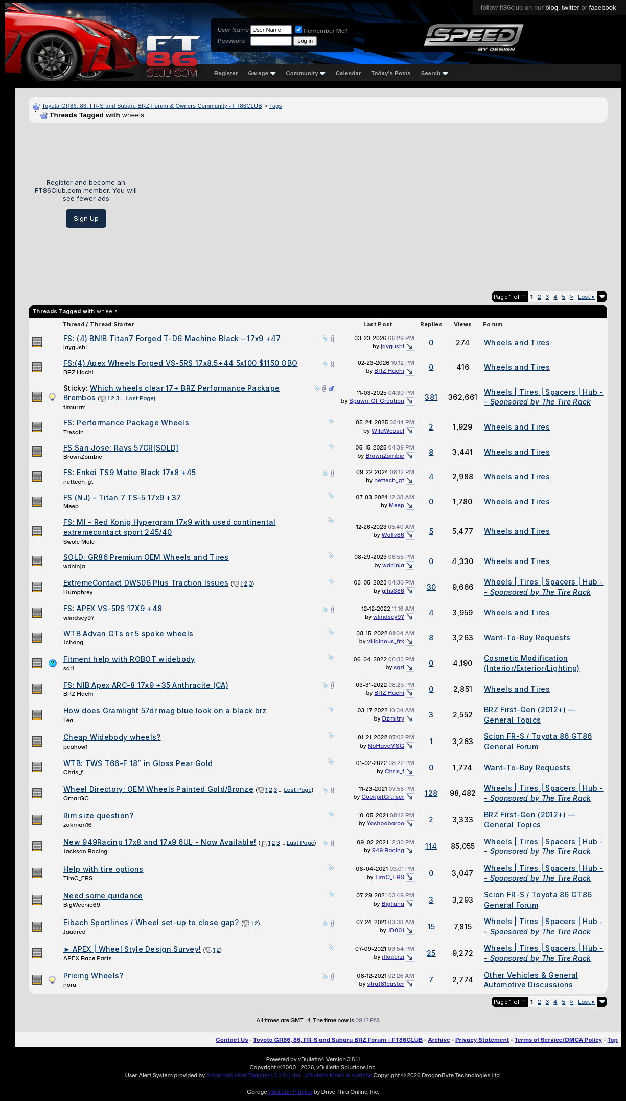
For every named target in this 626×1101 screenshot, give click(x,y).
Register (226, 73)
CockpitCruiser (382, 797)
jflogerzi (393, 957)
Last (586, 297)
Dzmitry (393, 718)
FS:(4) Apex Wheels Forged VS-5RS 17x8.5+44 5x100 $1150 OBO (180, 362)
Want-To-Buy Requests (527, 637)
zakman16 (77, 825)
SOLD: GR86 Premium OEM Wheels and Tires (146, 557)
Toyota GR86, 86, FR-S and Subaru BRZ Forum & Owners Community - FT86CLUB (152, 106)
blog (551, 7)
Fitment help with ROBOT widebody (129, 659)
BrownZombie (82, 457)
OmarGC (76, 798)
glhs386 (393, 591)
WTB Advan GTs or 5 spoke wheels (128, 633)
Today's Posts (391, 73)
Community (306, 73)
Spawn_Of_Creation (376, 401)
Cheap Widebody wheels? (112, 737)
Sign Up (86, 218)
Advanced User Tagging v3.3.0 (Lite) (253, 1075)
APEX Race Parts (87, 958)
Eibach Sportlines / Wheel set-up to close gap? (151, 922)
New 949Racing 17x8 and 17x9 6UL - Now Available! (159, 842)
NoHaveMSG (386, 746)
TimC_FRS (78, 878)
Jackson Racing (85, 851)
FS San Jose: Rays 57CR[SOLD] (120, 447)
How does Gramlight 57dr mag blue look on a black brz (165, 710)
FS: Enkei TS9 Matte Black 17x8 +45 (129, 472)
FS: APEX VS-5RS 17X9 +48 (112, 608)
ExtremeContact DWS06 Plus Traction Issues (145, 582)
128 (431, 793)
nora (69, 985)
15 (431, 926)
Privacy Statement (482, 1040)
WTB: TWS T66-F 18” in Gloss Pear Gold (138, 763)
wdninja (74, 566)
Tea (68, 720)
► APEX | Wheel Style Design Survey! (132, 949)
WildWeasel (388, 430)
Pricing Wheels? (93, 975)
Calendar (348, 73)
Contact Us (232, 1040)
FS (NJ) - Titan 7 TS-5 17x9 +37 (122, 497)
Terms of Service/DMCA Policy (558, 1040)
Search (434, 73)
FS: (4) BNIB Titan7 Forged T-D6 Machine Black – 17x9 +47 (172, 338)
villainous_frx (385, 641)
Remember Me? (321, 31)
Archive (439, 1040)
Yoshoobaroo (385, 823)
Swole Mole (79, 541)
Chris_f (73, 772)
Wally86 (393, 535)
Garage (261, 73)
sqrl (68, 668)
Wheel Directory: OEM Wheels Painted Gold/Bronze (158, 788)
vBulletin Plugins (290, 1092)
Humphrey (78, 592)
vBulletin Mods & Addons (338, 1075)
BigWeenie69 (81, 905)
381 (431, 397)
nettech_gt (78, 482)
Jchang (73, 642)
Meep (71, 506)
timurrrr (74, 407)
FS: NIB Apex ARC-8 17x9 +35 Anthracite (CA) (145, 685)
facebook (602, 7)
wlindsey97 (79, 618)
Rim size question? (98, 815)
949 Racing (388, 850)
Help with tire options (103, 869)
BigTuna (393, 904)
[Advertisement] (376, 203)
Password (231, 41)
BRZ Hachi (78, 372)
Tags (275, 106)
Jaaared (74, 932)
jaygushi (75, 347)
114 (431, 846)
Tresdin (73, 432)
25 (431, 953)
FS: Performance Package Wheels (126, 422)
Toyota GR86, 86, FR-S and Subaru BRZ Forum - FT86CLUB (338, 1040)
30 (431, 586)
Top (613, 1040)
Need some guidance (103, 895)
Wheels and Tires (517, 342)
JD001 (396, 930)
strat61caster (386, 984)
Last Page (139, 398)
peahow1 (75, 747)
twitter (570, 7)
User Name (233, 30)
